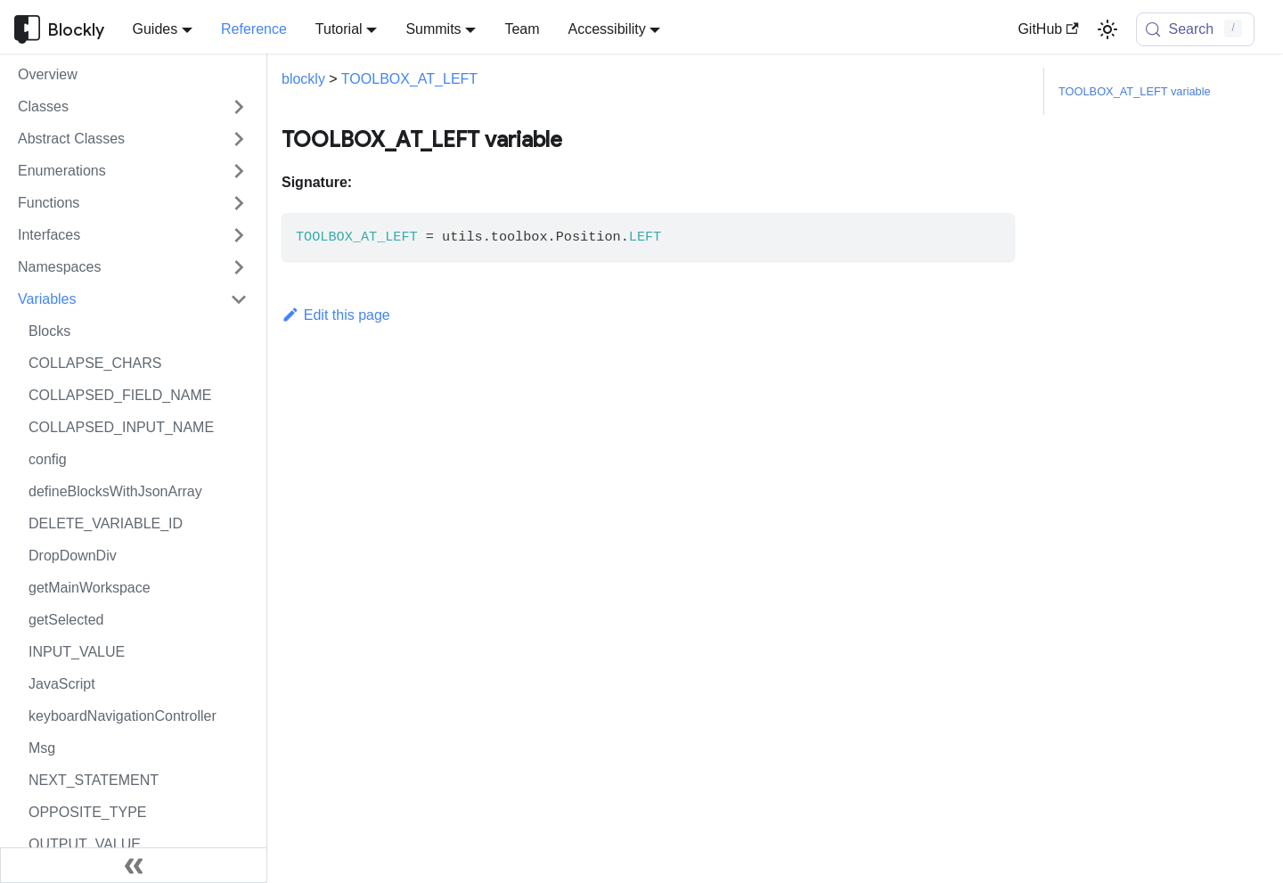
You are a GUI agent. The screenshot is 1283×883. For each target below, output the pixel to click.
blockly (303, 78)
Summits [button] (433, 29)
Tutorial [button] (339, 29)
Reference (254, 29)
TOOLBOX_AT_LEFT (409, 78)
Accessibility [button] (607, 29)
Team (521, 29)
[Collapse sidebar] (133, 865)
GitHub (1047, 29)
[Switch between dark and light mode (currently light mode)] (1107, 29)
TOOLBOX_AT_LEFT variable (1134, 91)
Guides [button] (155, 29)
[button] (132, 107)
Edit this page (336, 315)
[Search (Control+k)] (1195, 29)
